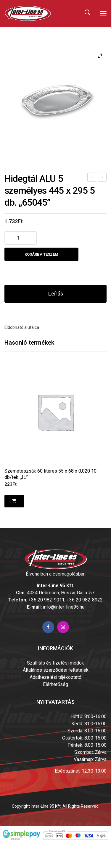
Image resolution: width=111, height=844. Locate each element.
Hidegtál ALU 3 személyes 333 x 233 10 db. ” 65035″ (92, 178)
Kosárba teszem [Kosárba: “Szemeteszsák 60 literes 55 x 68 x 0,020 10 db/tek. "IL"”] (14, 501)
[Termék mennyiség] (20, 238)
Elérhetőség (55, 684)
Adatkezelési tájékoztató (55, 677)
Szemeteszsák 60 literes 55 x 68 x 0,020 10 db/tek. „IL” (50, 474)
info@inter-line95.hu (63, 607)
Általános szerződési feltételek (56, 670)
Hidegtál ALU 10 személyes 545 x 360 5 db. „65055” (102, 178)
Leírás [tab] (55, 293)
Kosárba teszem (41, 254)
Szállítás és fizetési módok (55, 663)
